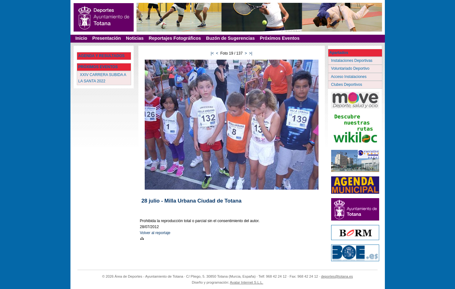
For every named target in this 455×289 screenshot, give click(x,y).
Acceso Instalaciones (349, 76)
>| (250, 53)
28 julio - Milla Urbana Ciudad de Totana (192, 201)
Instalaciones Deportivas (352, 60)
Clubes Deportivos (347, 84)
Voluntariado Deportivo (351, 68)
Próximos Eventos (280, 38)
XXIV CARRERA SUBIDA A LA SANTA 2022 (102, 78)
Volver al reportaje (155, 233)
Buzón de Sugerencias (230, 38)
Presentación (106, 38)
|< (212, 53)
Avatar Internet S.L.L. (247, 282)
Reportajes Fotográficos (175, 38)
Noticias (134, 38)
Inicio (82, 38)
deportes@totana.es (337, 276)
